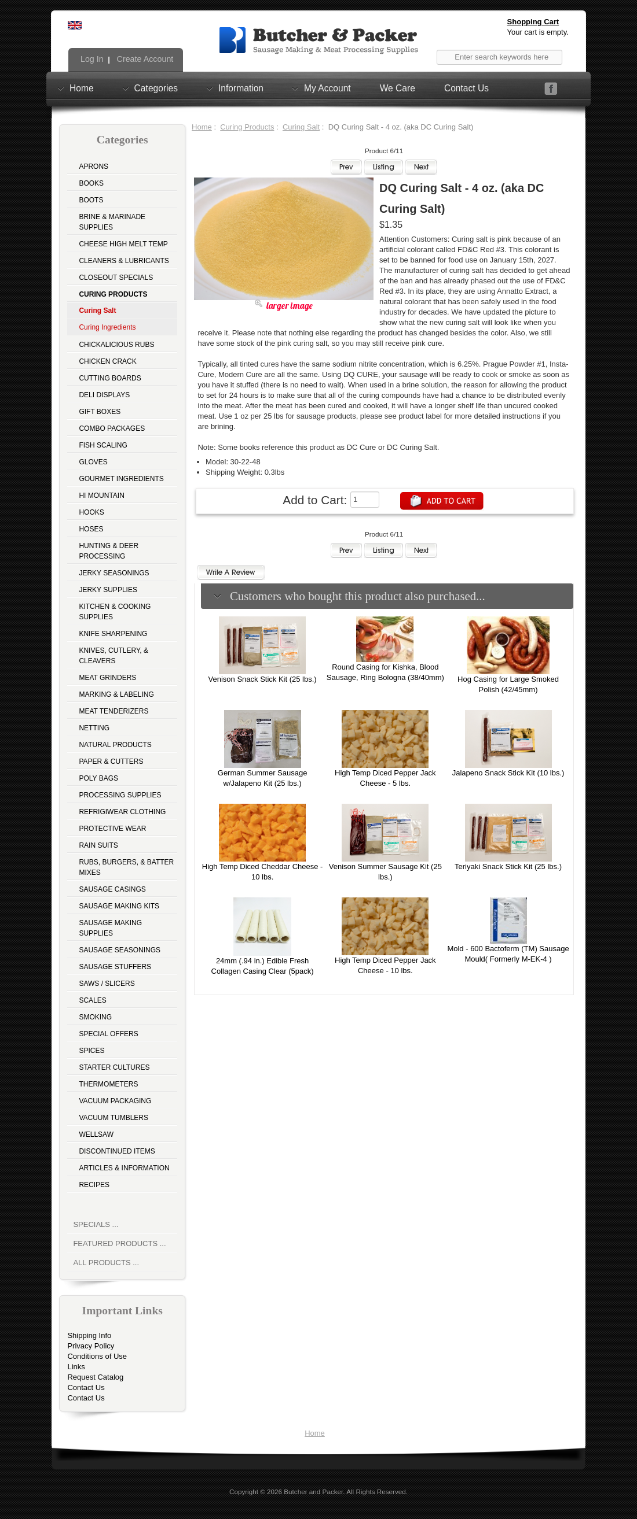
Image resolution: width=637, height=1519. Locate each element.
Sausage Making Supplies (110, 928)
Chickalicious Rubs (116, 345)
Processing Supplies (120, 795)
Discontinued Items (117, 1151)
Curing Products (247, 127)
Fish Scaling (103, 445)
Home (81, 88)
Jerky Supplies (108, 590)
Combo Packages (112, 428)
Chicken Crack (107, 361)
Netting (94, 728)
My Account (327, 88)
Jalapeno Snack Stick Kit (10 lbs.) (508, 772)
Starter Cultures (114, 1067)
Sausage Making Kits (119, 906)
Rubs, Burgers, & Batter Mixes (126, 867)
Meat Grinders (107, 678)
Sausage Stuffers (115, 967)
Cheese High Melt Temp (123, 244)
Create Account (144, 59)
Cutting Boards (110, 378)
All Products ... (106, 1262)
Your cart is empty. (538, 32)
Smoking (95, 1017)
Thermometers (108, 1084)
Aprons (93, 166)
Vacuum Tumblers (113, 1118)
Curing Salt (301, 127)
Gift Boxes (99, 412)
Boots (91, 200)
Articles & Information (124, 1168)
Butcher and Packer (313, 1491)
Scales (92, 1000)
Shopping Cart (533, 21)
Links (76, 1366)
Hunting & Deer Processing (108, 551)
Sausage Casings (112, 889)
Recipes (94, 1185)
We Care (397, 88)
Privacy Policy (90, 1345)
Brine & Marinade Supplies (112, 222)
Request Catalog (95, 1377)
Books (91, 183)
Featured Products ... (119, 1243)
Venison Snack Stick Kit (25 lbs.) (262, 679)
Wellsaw (96, 1134)
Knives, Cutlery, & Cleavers (113, 655)
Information (240, 88)
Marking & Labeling (116, 694)
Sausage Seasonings (119, 950)
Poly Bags (98, 778)
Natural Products (115, 745)
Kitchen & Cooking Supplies (115, 612)
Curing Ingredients (107, 327)
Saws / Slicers (106, 984)
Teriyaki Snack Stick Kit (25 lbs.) (508, 866)
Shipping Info (89, 1335)
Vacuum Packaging (115, 1101)
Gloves (93, 462)
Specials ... (95, 1224)
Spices (91, 1051)
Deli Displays (104, 395)
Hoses (91, 529)
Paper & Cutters (111, 761)
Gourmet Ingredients (121, 479)
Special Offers (108, 1034)
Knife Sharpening (113, 634)
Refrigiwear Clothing (122, 812)
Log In (91, 59)
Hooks (91, 512)
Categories (156, 88)
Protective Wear (112, 829)
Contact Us (466, 88)
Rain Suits (98, 845)
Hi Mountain (101, 495)
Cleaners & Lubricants (124, 261)
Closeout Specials (116, 278)
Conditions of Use (97, 1356)
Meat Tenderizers (113, 711)
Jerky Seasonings (114, 573)
